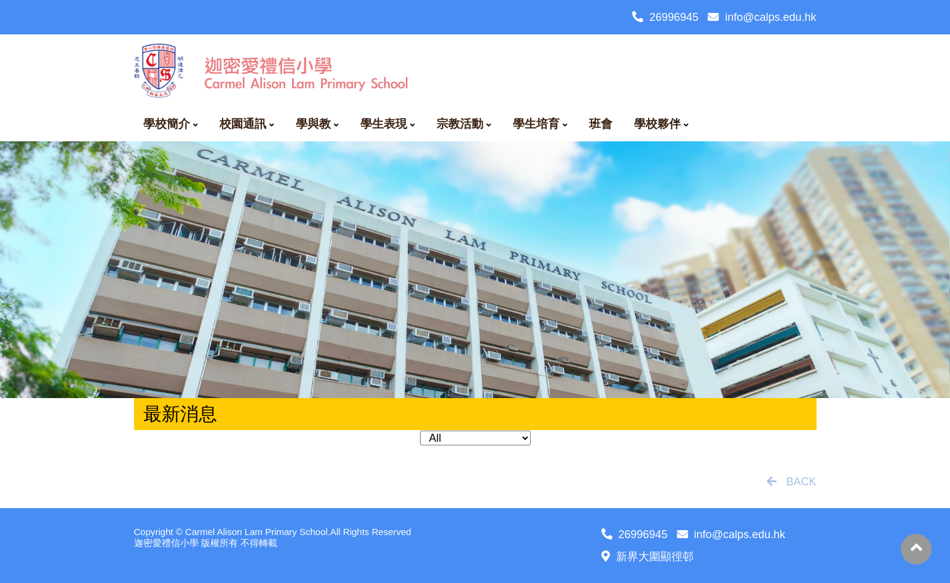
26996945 (665, 17)
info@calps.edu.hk (762, 17)
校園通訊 (243, 123)
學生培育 (536, 123)
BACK (791, 481)
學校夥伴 (657, 123)
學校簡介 (166, 123)
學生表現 (383, 123)
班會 (600, 123)
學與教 (313, 123)
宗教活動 (460, 123)
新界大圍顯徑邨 (647, 556)
